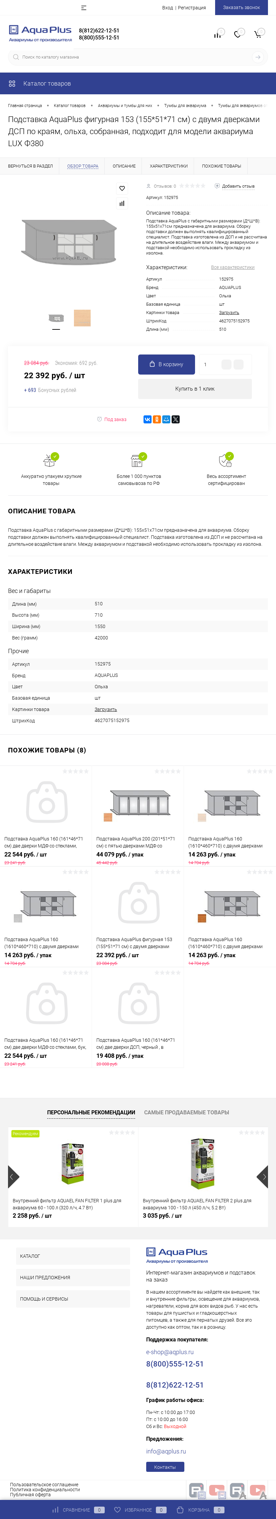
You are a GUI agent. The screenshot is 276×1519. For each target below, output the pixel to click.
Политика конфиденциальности (45, 1490)
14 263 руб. (230, 858)
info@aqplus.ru (166, 1451)
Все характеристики (233, 267)
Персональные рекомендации (91, 1113)
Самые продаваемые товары (186, 1113)
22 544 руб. (45, 858)
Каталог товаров (39, 83)
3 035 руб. (162, 1215)
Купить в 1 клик (194, 389)
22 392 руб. (137, 959)
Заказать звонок (241, 7)
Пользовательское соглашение (44, 1485)
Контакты (165, 1467)
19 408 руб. (137, 1059)
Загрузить (229, 312)
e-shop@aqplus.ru (170, 1352)
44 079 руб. (137, 858)
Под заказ (111, 419)
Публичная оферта (30, 1495)
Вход (167, 7)
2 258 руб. (32, 1215)
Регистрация (192, 7)
